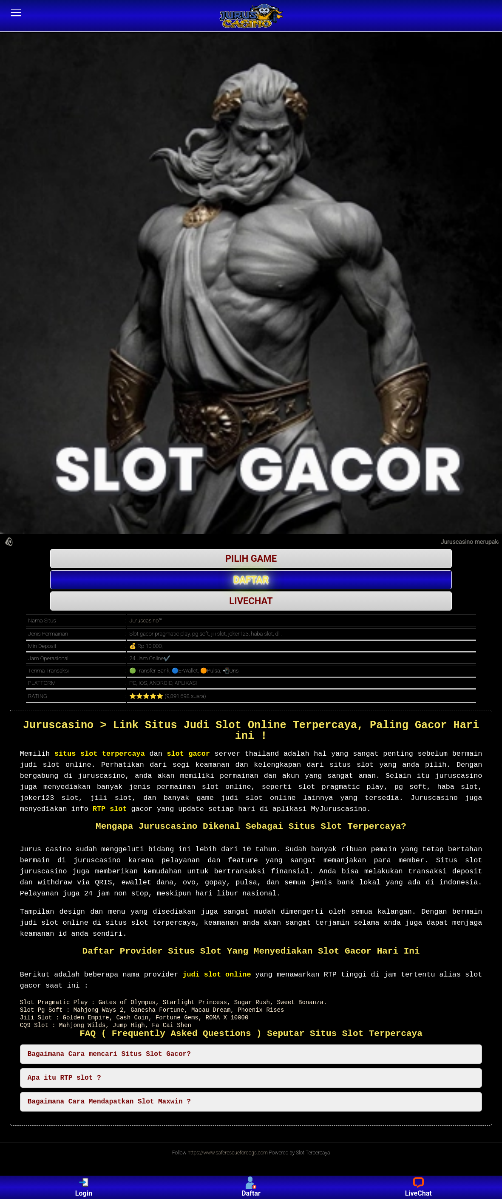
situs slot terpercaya (99, 754)
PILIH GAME (251, 558)
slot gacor (188, 754)
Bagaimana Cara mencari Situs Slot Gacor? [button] (109, 1054)
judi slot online (216, 974)
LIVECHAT (250, 601)
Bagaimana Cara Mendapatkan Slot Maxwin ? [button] (109, 1101)
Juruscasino (144, 620)
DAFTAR (251, 579)
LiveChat (418, 1187)
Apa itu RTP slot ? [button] (64, 1078)
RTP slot (110, 809)
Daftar (251, 1187)
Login (83, 1187)
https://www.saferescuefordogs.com (228, 1153)
